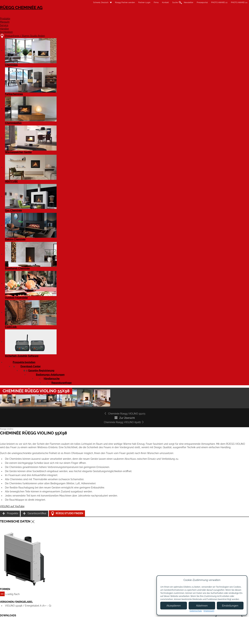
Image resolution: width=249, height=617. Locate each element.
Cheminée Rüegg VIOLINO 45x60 (68, 440)
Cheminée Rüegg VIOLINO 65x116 (124, 510)
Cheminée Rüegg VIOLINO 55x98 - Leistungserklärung (77, 307)
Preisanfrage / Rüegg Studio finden (72, 566)
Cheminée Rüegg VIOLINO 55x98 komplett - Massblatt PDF (79, 327)
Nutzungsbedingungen (131, 611)
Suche (131, 2)
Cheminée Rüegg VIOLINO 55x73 (66, 136)
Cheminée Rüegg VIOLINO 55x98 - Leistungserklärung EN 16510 (81, 315)
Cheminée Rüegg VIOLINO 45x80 (123, 440)
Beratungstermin (118, 583)
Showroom (115, 579)
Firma (112, 2)
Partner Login (148, 579)
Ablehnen (202, 605)
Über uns (114, 569)
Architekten (195, 15)
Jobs (112, 572)
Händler (172, 15)
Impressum (109, 611)
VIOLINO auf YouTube (56, 257)
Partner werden (148, 571)
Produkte (113, 15)
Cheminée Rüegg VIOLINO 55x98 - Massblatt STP (75, 351)
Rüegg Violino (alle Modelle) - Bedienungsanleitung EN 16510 (80, 374)
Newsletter (145, 2)
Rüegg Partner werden (81, 2)
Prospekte (179, 238)
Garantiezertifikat (183, 246)
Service (153, 15)
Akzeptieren (173, 605)
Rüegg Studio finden (187, 255)
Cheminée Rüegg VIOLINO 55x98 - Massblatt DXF (75, 339)
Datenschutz (196, 611)
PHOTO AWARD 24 (195, 2)
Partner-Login (101, 2)
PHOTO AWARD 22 (175, 2)
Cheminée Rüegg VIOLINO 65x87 (183, 136)
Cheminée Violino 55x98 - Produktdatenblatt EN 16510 (77, 362)
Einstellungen (230, 605)
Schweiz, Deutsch (55, 2)
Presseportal (158, 2)
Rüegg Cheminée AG (61, 13)
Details (51, 473)
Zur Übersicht (124, 136)
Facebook (203, 565)
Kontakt (121, 2)
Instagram (203, 571)
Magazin (134, 15)
